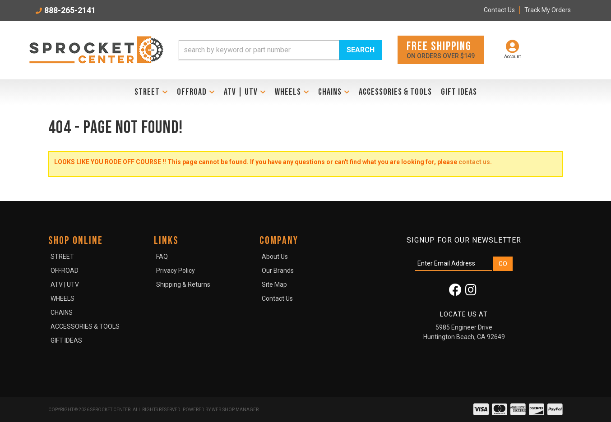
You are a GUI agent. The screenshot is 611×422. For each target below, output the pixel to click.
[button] (280, 50)
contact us (474, 161)
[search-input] (259, 50)
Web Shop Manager (235, 409)
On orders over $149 (441, 49)
